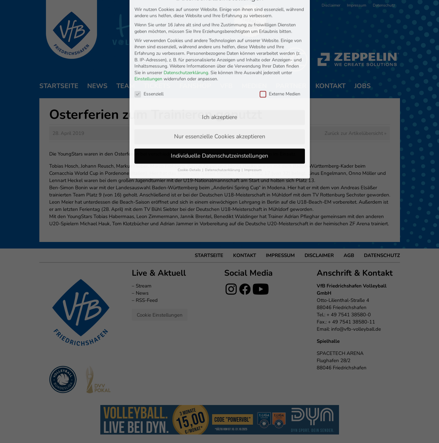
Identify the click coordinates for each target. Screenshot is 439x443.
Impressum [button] (253, 140)
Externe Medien (280, 65)
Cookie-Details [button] (190, 140)
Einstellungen (148, 49)
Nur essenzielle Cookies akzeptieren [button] (219, 107)
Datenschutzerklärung (186, 43)
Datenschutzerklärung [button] (223, 140)
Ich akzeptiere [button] (219, 88)
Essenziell (149, 65)
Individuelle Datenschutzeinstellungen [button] (219, 126)
